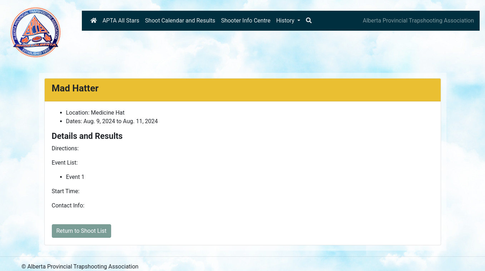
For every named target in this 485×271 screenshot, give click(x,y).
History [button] (286, 20)
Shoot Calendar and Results (180, 20)
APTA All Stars (121, 20)
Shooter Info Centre (245, 20)
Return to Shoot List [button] (81, 230)
